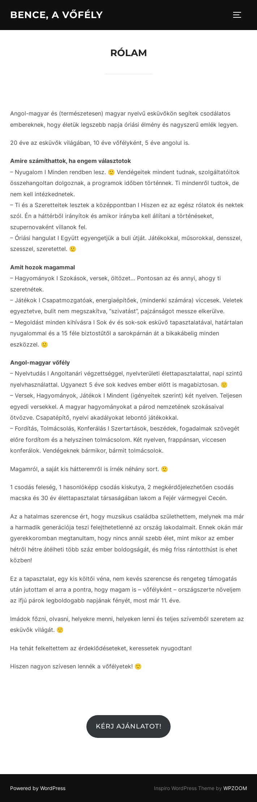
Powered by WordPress (37, 788)
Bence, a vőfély (56, 15)
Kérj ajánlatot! (129, 726)
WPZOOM (235, 788)
